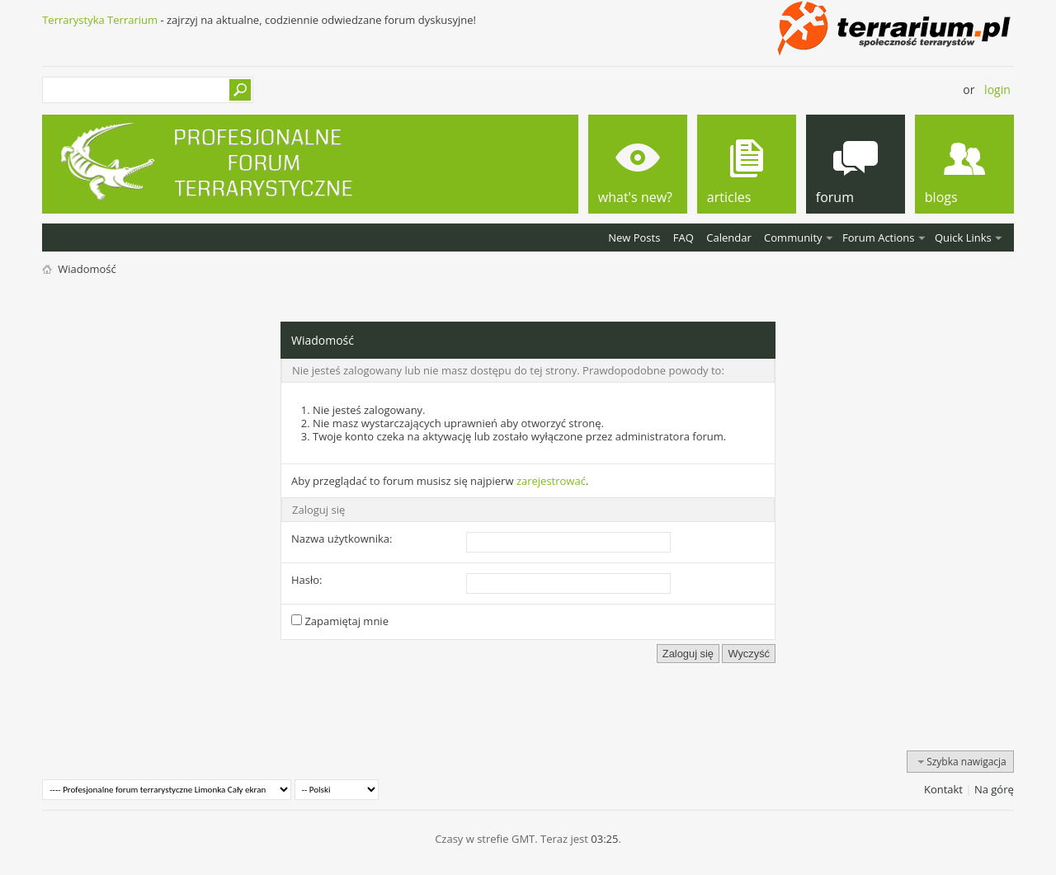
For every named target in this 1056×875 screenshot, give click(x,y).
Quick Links (963, 237)
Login (997, 89)
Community (793, 237)
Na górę (994, 789)
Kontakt (943, 789)
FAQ (683, 237)
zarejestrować (551, 480)
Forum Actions (878, 237)
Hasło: (307, 579)
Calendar (728, 237)
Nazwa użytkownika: (341, 538)
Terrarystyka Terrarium (100, 19)
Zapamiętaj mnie (340, 621)
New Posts (634, 237)
